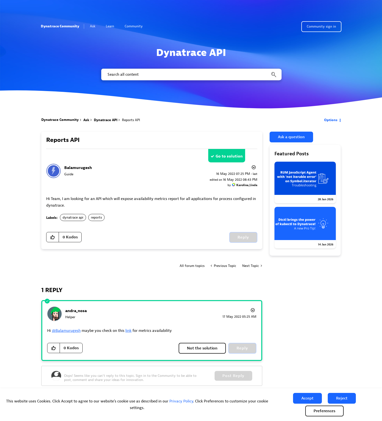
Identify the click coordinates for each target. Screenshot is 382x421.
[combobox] (191, 74)
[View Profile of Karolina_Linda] (246, 185)
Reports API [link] (131, 120)
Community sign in (321, 26)
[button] (307, 398)
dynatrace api (73, 217)
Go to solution (229, 156)
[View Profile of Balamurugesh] (78, 167)
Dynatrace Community (60, 26)
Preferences (324, 411)
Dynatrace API (105, 120)
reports (96, 217)
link (128, 330)
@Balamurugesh (66, 330)
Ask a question (291, 137)
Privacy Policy (181, 401)
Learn (112, 26)
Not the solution (202, 348)
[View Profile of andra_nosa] (76, 310)
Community (136, 26)
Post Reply (233, 375)
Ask (94, 26)
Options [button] (331, 120)
